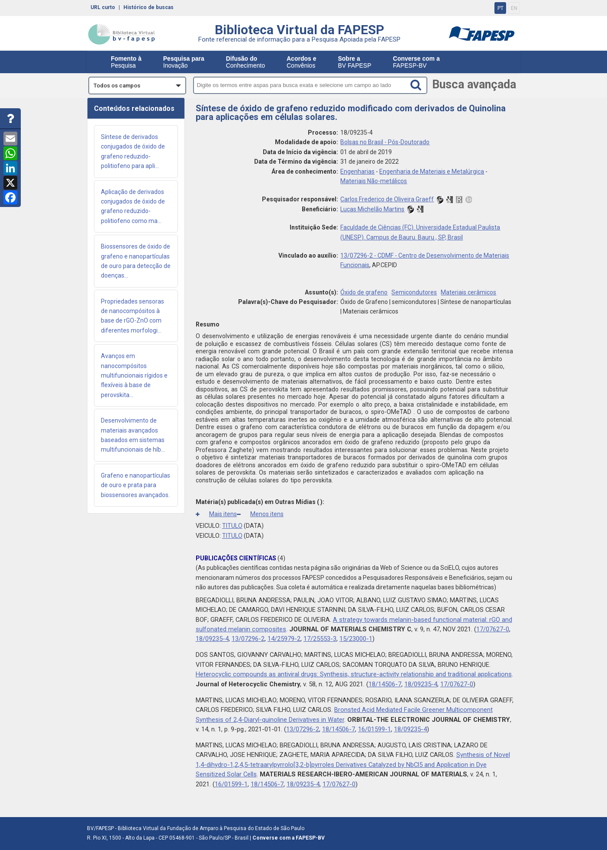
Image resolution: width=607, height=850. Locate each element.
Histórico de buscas (148, 7)
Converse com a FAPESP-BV (288, 838)
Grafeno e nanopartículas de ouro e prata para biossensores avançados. (135, 485)
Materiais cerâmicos (468, 292)
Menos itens (260, 514)
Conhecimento (245, 62)
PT (500, 8)
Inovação (183, 62)
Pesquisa (126, 62)
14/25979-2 (284, 639)
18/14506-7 (384, 684)
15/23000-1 (355, 639)
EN (514, 8)
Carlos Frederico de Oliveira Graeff (387, 199)
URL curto (102, 7)
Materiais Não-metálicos (373, 181)
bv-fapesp (121, 34)
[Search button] (417, 85)
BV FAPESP (354, 62)
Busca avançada (474, 84)
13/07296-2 (248, 639)
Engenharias (357, 171)
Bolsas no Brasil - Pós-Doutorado (384, 142)
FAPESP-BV (416, 62)
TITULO (232, 525)
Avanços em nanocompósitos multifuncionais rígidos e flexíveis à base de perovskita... (134, 375)
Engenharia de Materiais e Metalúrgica (431, 171)
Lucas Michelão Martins (372, 209)
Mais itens (216, 514)
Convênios (301, 62)
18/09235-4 (212, 639)
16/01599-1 (374, 729)
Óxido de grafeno (363, 292)
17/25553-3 (320, 639)
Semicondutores (414, 292)
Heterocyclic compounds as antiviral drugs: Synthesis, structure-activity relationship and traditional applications (354, 674)
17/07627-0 (492, 629)
